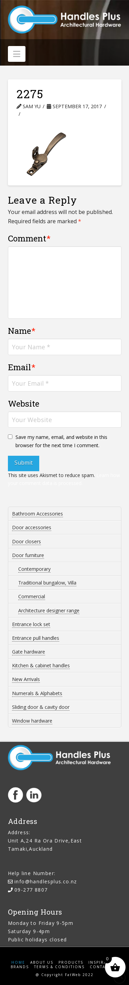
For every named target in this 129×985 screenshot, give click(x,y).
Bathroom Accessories (37, 513)
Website (23, 403)
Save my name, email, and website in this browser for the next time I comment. (61, 441)
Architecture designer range (48, 610)
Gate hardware (28, 651)
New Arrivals (26, 679)
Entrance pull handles (35, 638)
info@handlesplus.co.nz (45, 881)
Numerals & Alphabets (37, 693)
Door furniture (28, 555)
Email (22, 367)
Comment (29, 238)
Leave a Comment (49, 114)
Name (22, 330)
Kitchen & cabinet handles (41, 665)
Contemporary (34, 569)
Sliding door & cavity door (40, 707)
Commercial (31, 596)
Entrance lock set (31, 624)
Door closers (26, 541)
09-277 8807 (30, 889)
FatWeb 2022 (79, 974)
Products (70, 962)
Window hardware (32, 720)
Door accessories (31, 527)
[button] (16, 54)
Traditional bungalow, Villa (47, 582)
